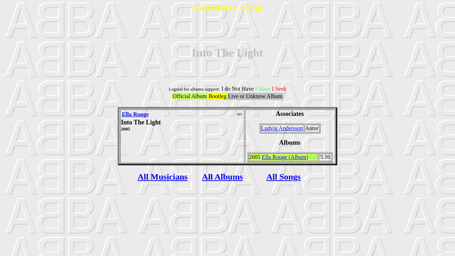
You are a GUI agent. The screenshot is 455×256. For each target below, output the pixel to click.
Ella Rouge (135, 114)
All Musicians (163, 176)
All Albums (222, 176)
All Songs (283, 176)
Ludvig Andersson (282, 128)
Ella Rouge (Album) (285, 157)
